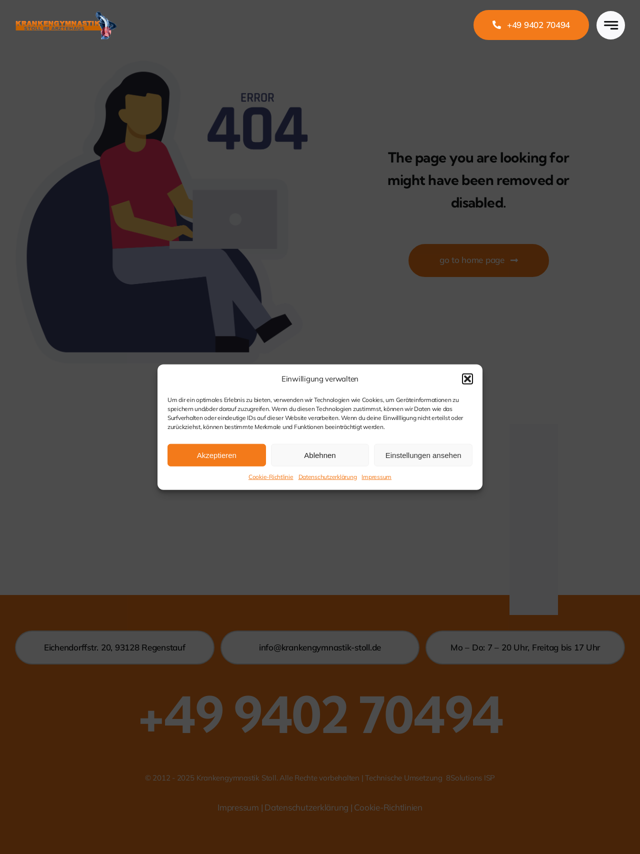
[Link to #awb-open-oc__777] (610, 25)
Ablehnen (320, 454)
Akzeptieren (216, 454)
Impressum (377, 476)
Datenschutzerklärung (327, 476)
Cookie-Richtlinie (271, 476)
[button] (467, 379)
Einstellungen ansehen (424, 454)
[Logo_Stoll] (66, 13)
